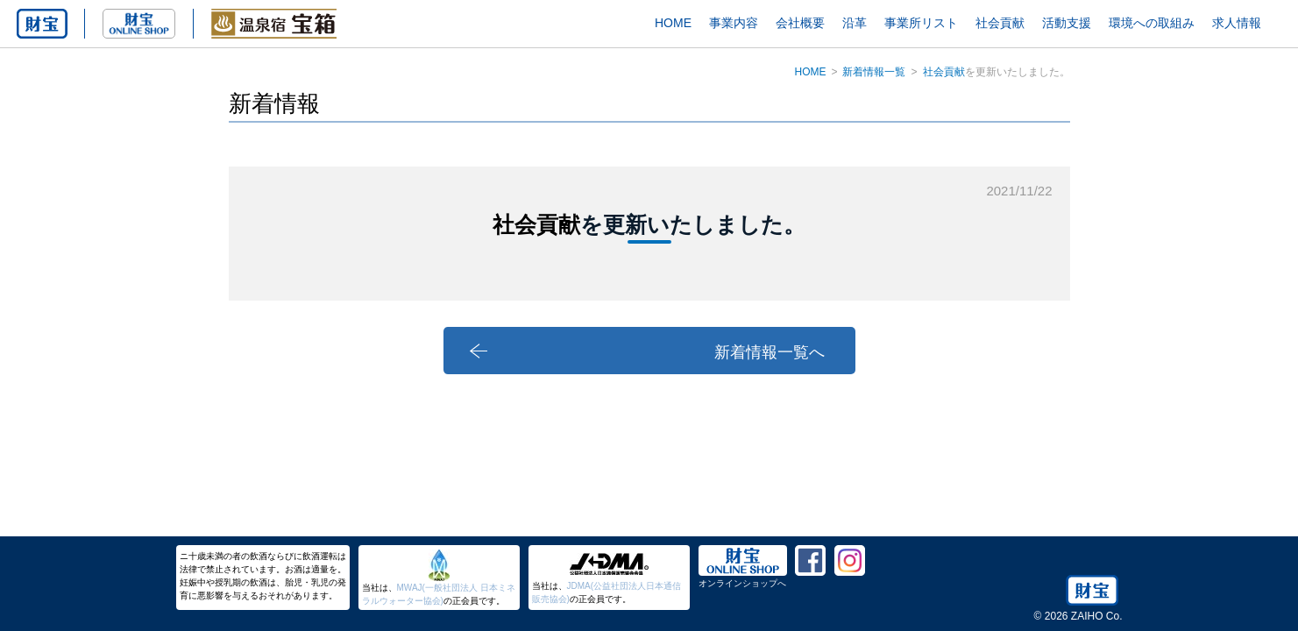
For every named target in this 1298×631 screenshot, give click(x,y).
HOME (673, 23)
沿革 (854, 23)
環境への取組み (1152, 23)
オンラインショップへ (742, 583)
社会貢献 (1000, 23)
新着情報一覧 (873, 72)
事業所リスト (921, 23)
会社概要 (800, 23)
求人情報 (1236, 23)
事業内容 (733, 23)
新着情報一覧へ (769, 352)
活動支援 (1066, 23)
